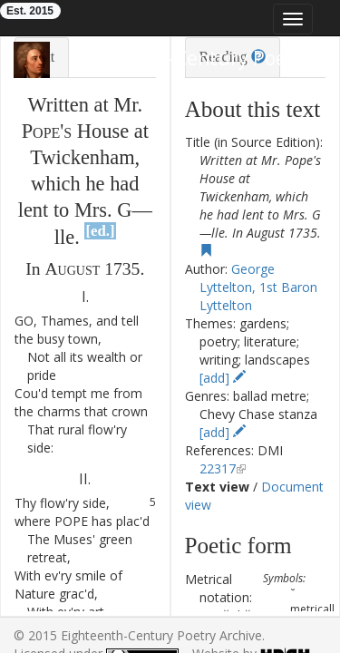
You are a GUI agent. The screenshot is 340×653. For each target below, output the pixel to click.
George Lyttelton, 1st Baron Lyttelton (258, 287)
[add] (222, 377)
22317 (217, 468)
